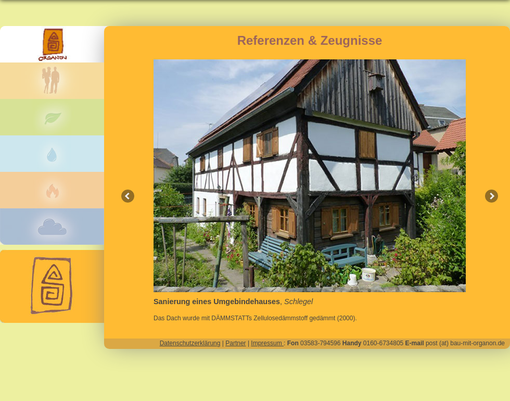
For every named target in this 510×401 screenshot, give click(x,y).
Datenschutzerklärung (190, 343)
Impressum (267, 343)
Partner (235, 343)
